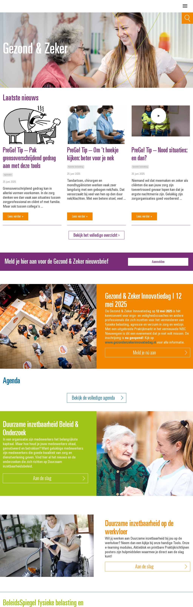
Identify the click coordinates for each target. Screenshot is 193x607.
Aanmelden (158, 261)
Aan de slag (59, 478)
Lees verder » (15, 216)
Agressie (8, 175)
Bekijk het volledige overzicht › (96, 235)
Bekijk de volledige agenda (97, 398)
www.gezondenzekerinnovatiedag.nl (130, 342)
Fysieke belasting (75, 167)
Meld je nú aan (160, 352)
